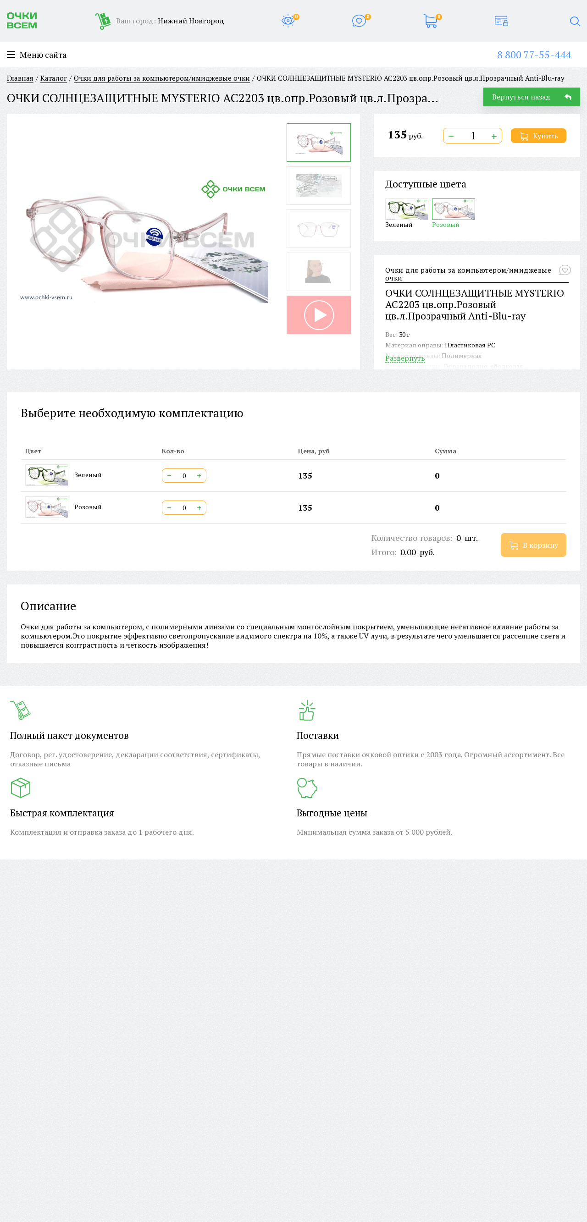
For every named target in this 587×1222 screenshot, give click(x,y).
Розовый (453, 213)
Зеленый (406, 213)
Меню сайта (36, 55)
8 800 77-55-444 (534, 54)
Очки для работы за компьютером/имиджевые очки (468, 274)
